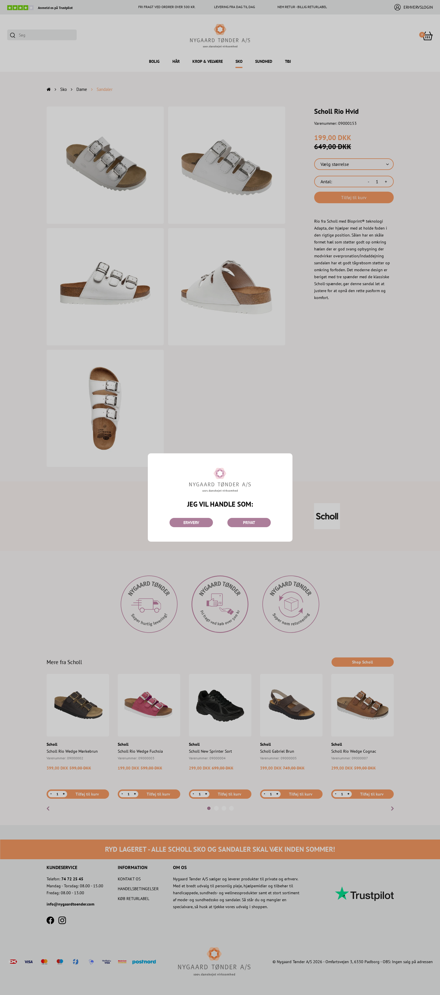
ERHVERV (191, 522)
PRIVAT (249, 522)
